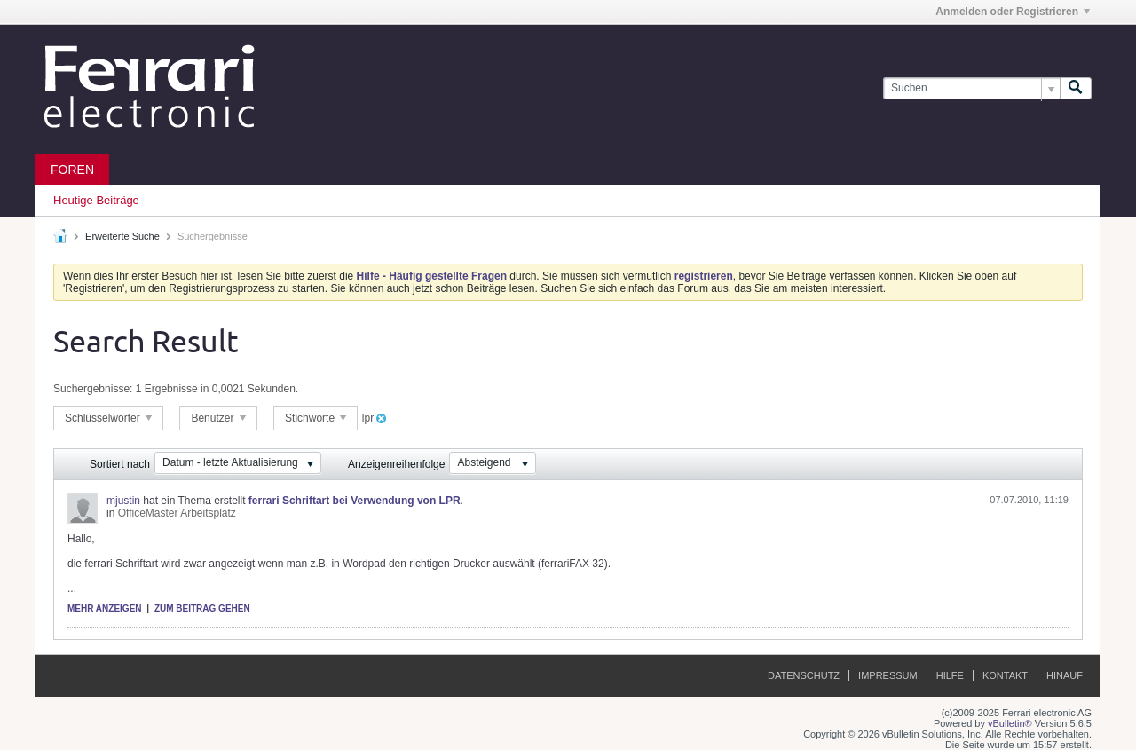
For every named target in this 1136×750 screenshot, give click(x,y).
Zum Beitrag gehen (202, 608)
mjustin (123, 500)
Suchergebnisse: (92, 389)
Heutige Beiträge (96, 200)
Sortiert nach (120, 464)
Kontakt (1005, 675)
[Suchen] (971, 88)
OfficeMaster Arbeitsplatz (177, 513)
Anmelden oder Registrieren (1012, 11)
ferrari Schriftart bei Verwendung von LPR (354, 500)
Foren (72, 169)
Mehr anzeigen (104, 608)
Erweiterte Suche (122, 236)
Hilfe (950, 675)
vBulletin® (1010, 723)
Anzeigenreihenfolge (396, 464)
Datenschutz (804, 675)
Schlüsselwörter (108, 418)
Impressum (888, 675)
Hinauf (1064, 675)
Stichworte (315, 418)
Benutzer (218, 418)
